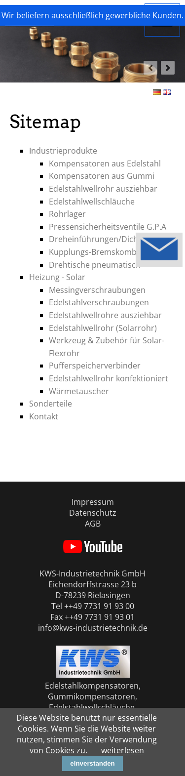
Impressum (93, 501)
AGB (93, 523)
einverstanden (92, 763)
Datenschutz (92, 512)
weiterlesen (122, 750)
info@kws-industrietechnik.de (93, 627)
